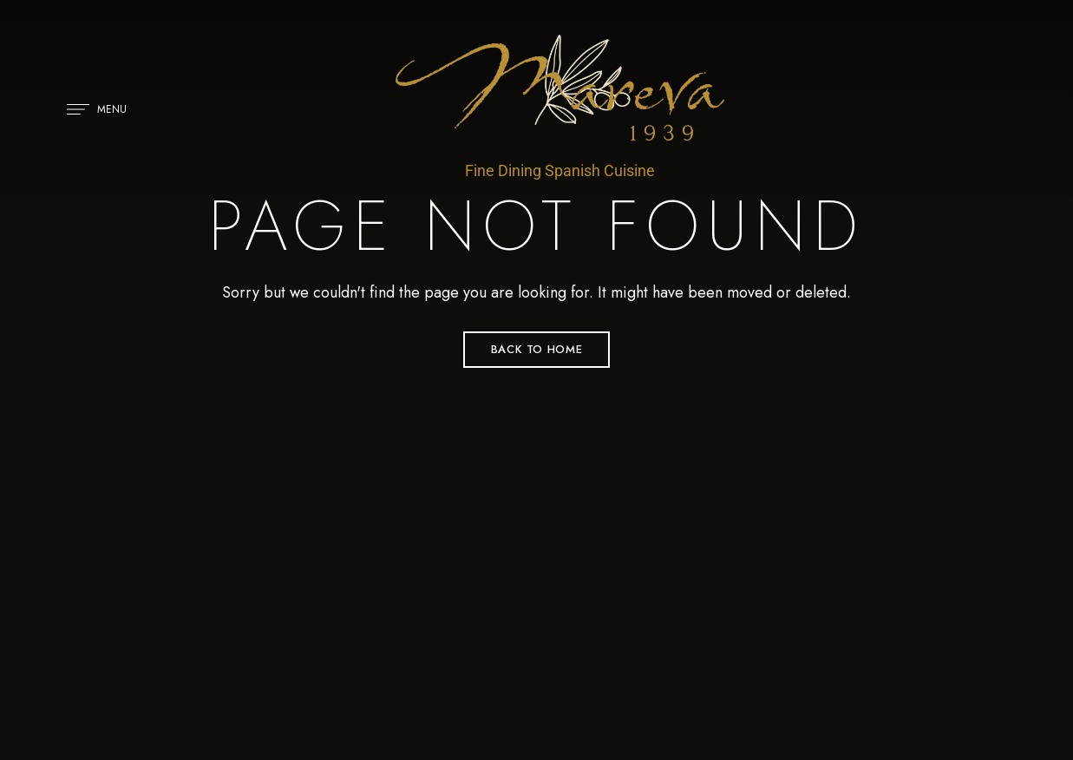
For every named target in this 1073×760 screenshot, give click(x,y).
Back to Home (537, 349)
